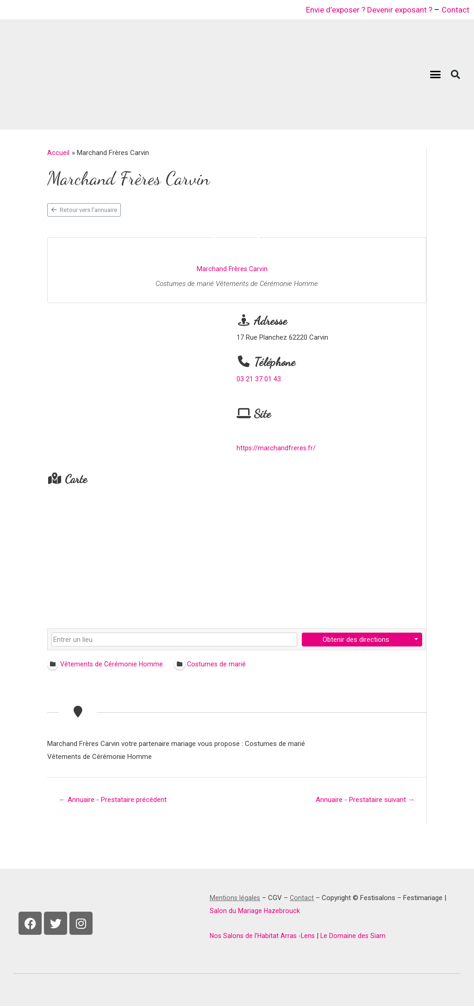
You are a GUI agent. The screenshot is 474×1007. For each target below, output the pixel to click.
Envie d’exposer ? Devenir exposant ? (363, 9)
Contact (454, 9)
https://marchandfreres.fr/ (277, 448)
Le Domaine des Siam (357, 936)
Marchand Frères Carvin (232, 269)
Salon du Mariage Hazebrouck (255, 912)
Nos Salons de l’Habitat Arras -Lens (264, 936)
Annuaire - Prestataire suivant (362, 800)
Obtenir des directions (355, 639)
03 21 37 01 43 (259, 379)
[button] (435, 74)
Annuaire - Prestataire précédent (116, 800)
